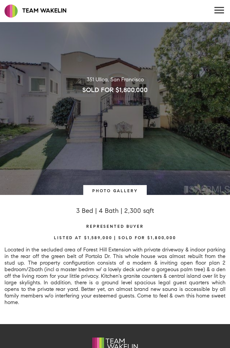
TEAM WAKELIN (35, 11)
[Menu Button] (220, 10)
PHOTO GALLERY (114, 190)
